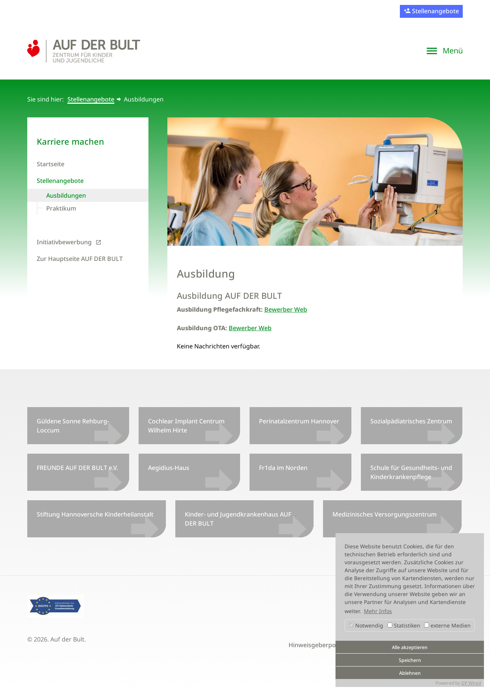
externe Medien (447, 625)
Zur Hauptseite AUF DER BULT (80, 258)
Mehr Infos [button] (378, 611)
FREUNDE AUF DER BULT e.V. (77, 468)
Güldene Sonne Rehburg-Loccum (73, 425)
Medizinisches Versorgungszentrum (384, 514)
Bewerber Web (285, 309)
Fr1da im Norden (283, 468)
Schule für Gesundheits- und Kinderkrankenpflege (411, 472)
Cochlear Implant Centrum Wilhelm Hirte (186, 425)
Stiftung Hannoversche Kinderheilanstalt (95, 514)
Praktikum (61, 208)
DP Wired (471, 683)
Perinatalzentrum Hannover (299, 421)
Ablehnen (410, 673)
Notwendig (366, 625)
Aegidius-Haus (168, 468)
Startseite (50, 164)
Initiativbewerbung (64, 242)
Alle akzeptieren (410, 647)
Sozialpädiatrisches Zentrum (411, 421)
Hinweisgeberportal (317, 645)
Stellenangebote (434, 11)
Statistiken (403, 625)
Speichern (410, 660)
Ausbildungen (66, 195)
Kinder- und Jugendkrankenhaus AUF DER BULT (238, 519)
